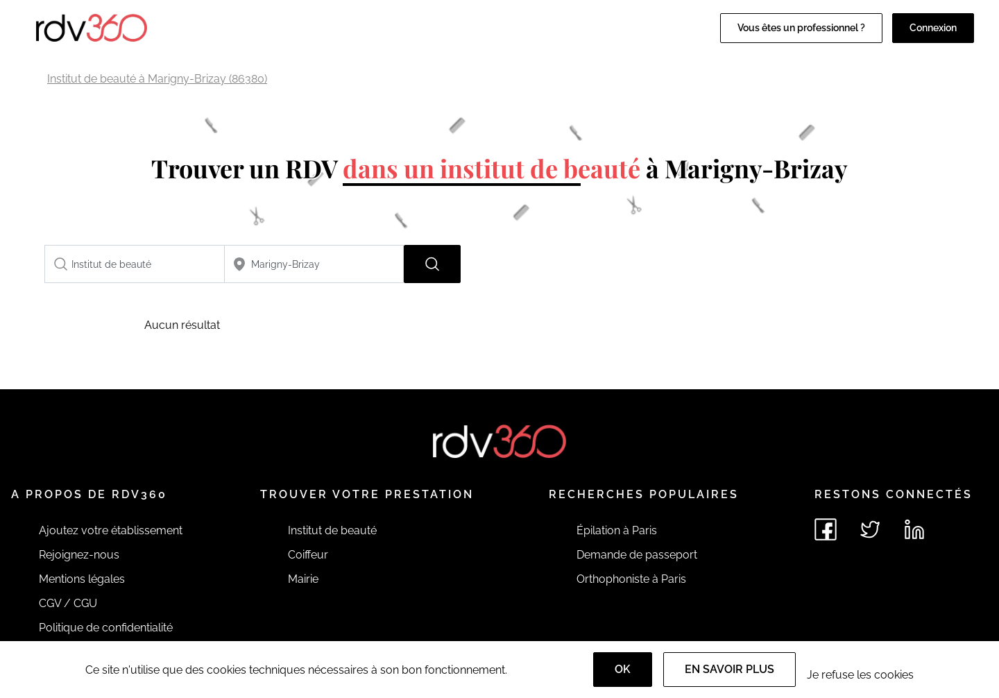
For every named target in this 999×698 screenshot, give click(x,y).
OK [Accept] (623, 669)
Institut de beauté (332, 530)
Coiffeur (308, 554)
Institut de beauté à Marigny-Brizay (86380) (157, 78)
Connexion (933, 27)
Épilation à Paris (617, 530)
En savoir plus (729, 669)
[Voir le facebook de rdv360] (825, 529)
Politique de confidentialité (106, 627)
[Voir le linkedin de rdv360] (914, 529)
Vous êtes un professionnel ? (801, 27)
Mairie (303, 579)
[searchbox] (134, 264)
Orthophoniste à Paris (631, 579)
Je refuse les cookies (860, 674)
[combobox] (134, 264)
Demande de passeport (637, 554)
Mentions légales (82, 579)
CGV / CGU (68, 603)
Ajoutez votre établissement (110, 530)
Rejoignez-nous (79, 554)
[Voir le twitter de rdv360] (870, 529)
